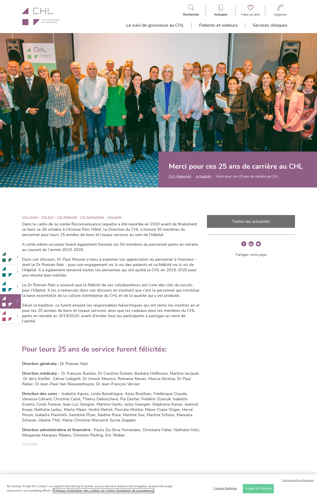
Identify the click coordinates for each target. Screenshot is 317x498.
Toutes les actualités (251, 221)
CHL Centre (30, 217)
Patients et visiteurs (218, 25)
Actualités (203, 176)
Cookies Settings (225, 490)
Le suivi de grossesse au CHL (155, 25)
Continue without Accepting (298, 482)
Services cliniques (270, 25)
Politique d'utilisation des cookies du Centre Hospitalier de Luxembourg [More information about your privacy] (103, 492)
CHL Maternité (180, 176)
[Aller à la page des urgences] (280, 10)
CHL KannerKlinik (92, 217)
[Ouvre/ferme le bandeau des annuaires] (220, 10)
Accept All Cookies (258, 490)
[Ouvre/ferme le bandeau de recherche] (191, 10)
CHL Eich (47, 217)
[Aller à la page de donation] (250, 10)
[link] (10, 257)
